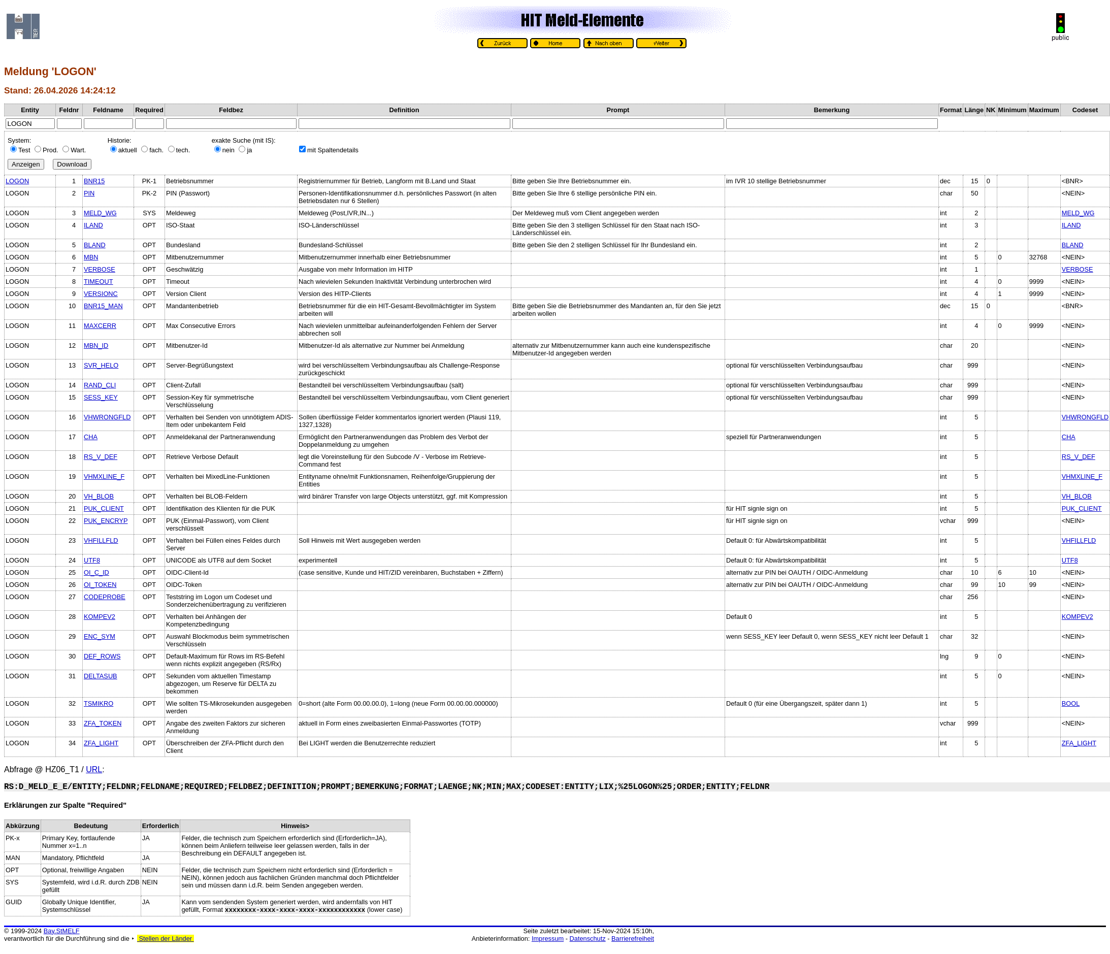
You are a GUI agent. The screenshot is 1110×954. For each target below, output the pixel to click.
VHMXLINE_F (104, 476)
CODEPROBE (104, 597)
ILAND (93, 225)
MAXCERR (100, 326)
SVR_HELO (101, 365)
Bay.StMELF (62, 931)
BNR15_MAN (103, 306)
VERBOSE (99, 269)
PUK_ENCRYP (106, 520)
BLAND (95, 245)
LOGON (17, 181)
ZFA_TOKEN (102, 723)
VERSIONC (101, 294)
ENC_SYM (99, 636)
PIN (89, 193)
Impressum (548, 938)
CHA (90, 437)
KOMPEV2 (99, 616)
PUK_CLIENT (104, 508)
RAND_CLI (100, 385)
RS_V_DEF (100, 456)
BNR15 (94, 181)
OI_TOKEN (100, 584)
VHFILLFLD (101, 540)
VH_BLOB (99, 496)
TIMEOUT (98, 281)
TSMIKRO (98, 703)
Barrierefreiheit (632, 938)
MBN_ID (96, 345)
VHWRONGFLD (107, 417)
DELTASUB (100, 676)
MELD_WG (100, 213)
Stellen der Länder (165, 938)
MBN (91, 257)
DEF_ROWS (102, 656)
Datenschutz (588, 938)
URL (94, 769)
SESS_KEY (101, 397)
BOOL (1071, 703)
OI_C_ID (96, 572)
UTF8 (92, 560)
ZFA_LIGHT (101, 743)
